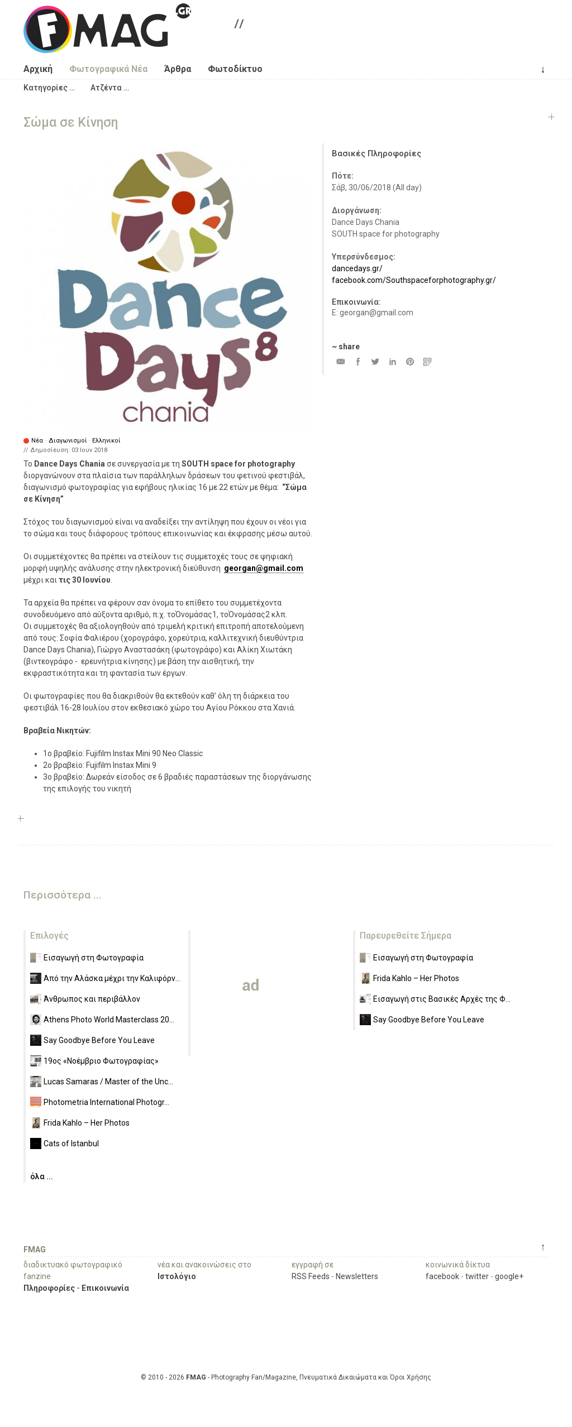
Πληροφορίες (49, 1288)
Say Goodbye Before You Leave (99, 1040)
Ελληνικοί (106, 440)
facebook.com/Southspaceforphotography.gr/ (414, 280)
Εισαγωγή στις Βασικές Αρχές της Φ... (442, 998)
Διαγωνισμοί (68, 440)
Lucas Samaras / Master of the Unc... (108, 1081)
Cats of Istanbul (71, 1143)
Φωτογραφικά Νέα (108, 69)
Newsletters (357, 1276)
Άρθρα (177, 69)
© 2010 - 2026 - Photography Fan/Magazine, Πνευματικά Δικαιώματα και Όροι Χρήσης (286, 1377)
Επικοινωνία (105, 1288)
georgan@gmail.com (263, 568)
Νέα (37, 440)
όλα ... (41, 1176)
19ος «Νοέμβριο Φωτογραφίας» (101, 1060)
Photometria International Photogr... (106, 1102)
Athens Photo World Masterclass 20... (109, 1019)
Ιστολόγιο (177, 1276)
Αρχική (38, 69)
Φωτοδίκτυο (235, 69)
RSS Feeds (311, 1276)
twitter (477, 1276)
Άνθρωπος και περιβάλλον (92, 998)
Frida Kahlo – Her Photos (87, 1122)
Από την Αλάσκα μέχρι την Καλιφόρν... (112, 978)
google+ (509, 1276)
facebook (442, 1276)
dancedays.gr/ (357, 268)
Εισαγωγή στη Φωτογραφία (94, 957)
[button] (49, 87)
